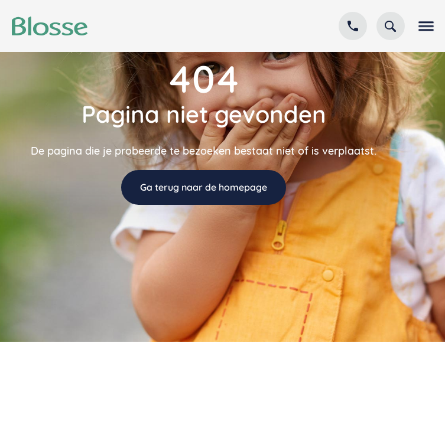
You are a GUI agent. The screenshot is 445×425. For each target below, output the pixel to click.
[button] (423, 26)
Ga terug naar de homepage (203, 187)
